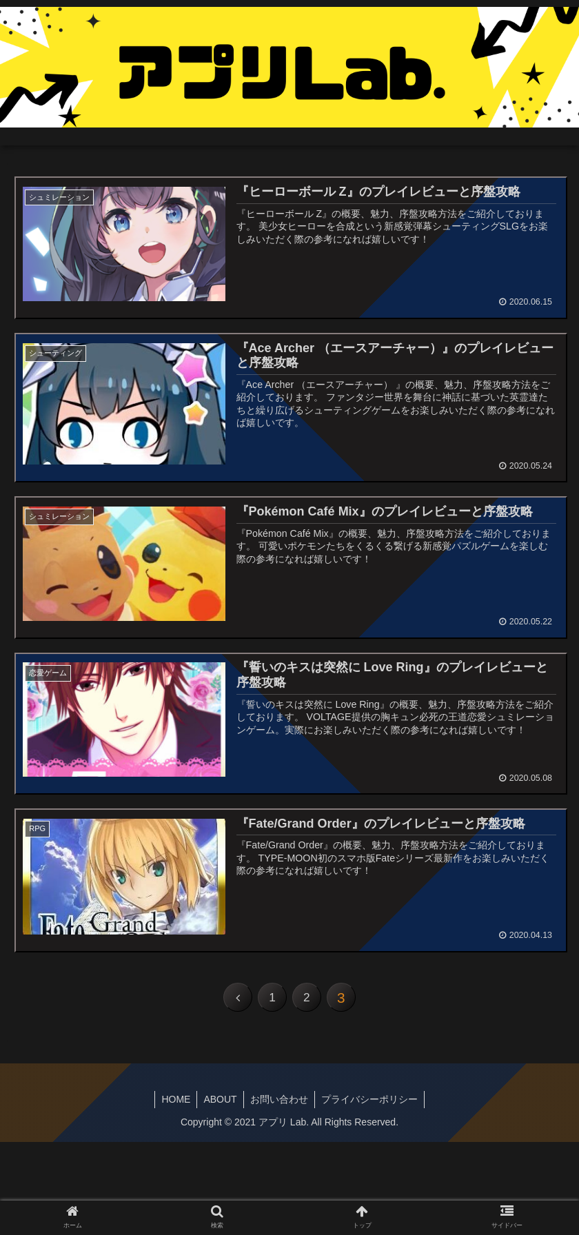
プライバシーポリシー (371, 1103)
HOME (173, 1103)
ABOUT (219, 1103)
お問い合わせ (280, 1103)
